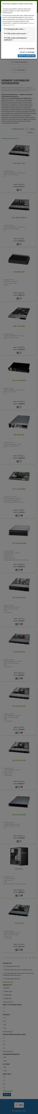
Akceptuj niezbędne (27, 48)
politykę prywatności (8, 25)
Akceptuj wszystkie (27, 56)
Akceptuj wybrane (27, 52)
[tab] (19, 29)
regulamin (31, 23)
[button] (13, 29)
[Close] (35, 3)
